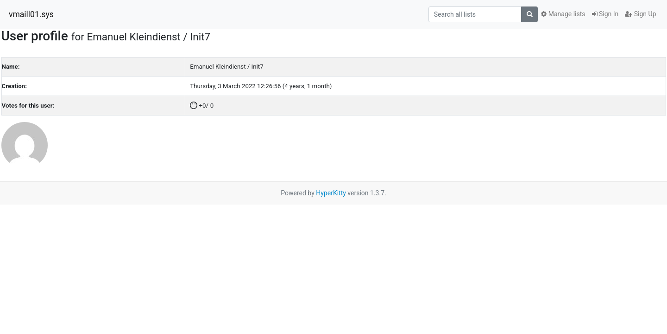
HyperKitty (331, 193)
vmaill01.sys (31, 14)
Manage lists (563, 14)
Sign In (605, 14)
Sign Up (640, 14)
